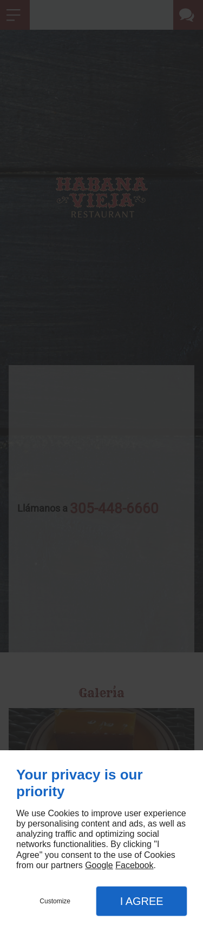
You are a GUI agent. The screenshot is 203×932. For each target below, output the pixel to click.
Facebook (134, 865)
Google (99, 865)
